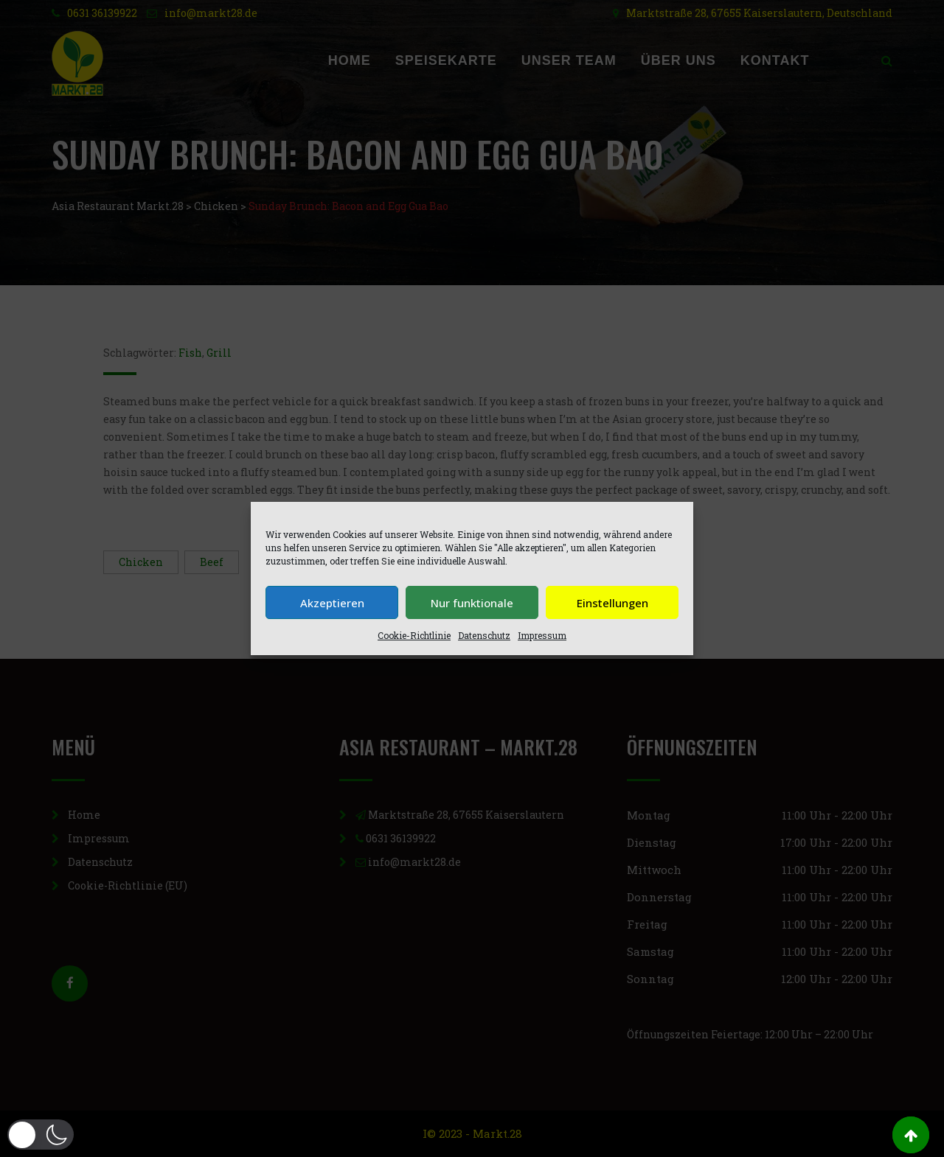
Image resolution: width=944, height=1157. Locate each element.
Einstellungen (612, 602)
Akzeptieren (332, 602)
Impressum (542, 635)
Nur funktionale (472, 602)
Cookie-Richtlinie (414, 635)
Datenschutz (484, 635)
